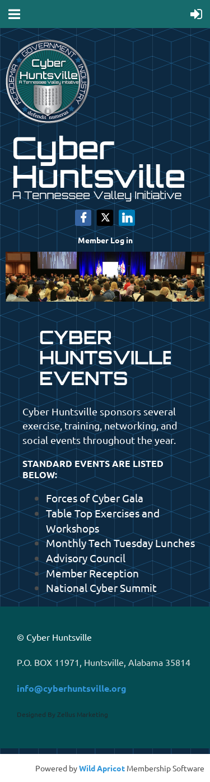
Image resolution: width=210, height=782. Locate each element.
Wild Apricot (102, 768)
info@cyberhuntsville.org (72, 688)
